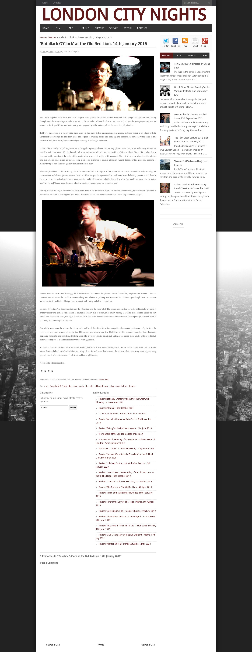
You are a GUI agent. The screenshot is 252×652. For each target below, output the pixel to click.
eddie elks (83, 386)
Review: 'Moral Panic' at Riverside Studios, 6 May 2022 (125, 544)
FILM (58, 28)
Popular (166, 55)
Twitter (166, 46)
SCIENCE (113, 28)
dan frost (73, 386)
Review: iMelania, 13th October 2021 (116, 408)
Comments (192, 55)
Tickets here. (103, 379)
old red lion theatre (99, 386)
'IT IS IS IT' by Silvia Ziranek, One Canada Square (122, 413)
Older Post (148, 645)
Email (195, 46)
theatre (51, 37)
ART (71, 28)
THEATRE (99, 28)
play (112, 386)
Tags (204, 55)
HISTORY (127, 28)
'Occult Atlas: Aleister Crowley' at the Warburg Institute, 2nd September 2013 (192, 91)
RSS (185, 46)
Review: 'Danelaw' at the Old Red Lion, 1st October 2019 (125, 481)
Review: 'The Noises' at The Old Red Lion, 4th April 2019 (125, 487)
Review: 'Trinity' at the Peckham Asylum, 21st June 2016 (125, 428)
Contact (57, 2)
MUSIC (85, 28)
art (47, 386)
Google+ (205, 46)
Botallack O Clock (58, 386)
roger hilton (121, 386)
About (45, 2)
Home (43, 37)
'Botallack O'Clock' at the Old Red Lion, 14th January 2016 (126, 448)
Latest (179, 55)
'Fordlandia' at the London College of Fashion (121, 434)
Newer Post (53, 645)
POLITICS (142, 28)
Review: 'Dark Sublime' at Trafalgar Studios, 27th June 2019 (127, 511)
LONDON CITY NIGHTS (124, 14)
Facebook (175, 46)
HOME (46, 28)
